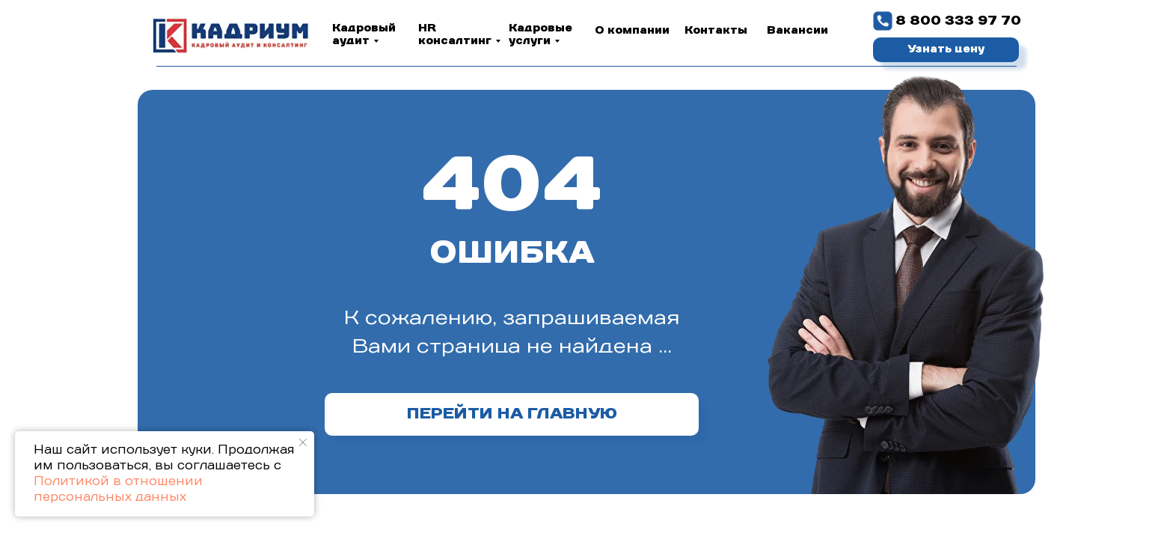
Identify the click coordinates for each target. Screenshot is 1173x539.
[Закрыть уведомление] (302, 442)
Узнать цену (945, 49)
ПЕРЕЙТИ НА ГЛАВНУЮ (512, 413)
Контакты (715, 30)
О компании (632, 30)
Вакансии (797, 30)
